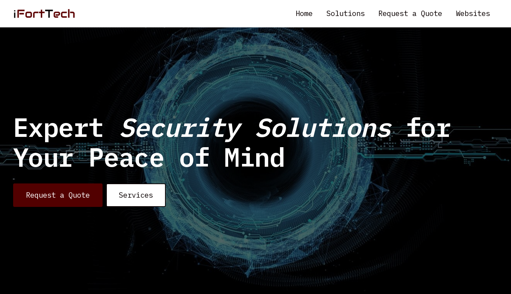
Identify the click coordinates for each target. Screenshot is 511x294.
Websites (473, 13)
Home (304, 13)
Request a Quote (410, 13)
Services (136, 195)
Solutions (345, 13)
